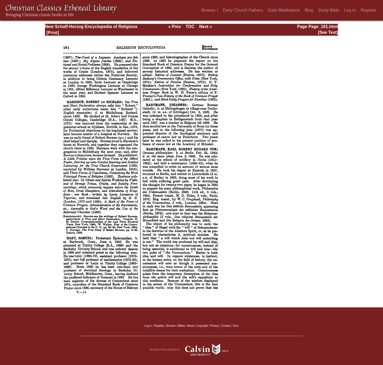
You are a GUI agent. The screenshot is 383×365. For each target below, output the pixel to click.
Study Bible (328, 10)
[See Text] (328, 32)
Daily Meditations (284, 10)
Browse (209, 10)
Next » (205, 26)
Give (235, 325)
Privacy (214, 325)
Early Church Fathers (243, 10)
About (190, 325)
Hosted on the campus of (192, 349)
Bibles (181, 325)
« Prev (174, 26)
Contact (226, 325)
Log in (148, 325)
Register (368, 10)
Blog (309, 10)
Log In (350, 10)
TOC (190, 26)
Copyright (202, 325)
